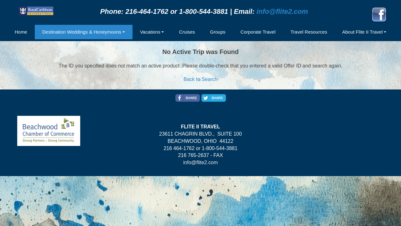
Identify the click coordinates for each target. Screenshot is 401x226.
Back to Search (201, 79)
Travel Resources (308, 32)
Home (21, 32)
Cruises (187, 32)
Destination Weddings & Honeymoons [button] (81, 32)
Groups (217, 32)
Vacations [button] (150, 32)
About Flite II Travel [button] (362, 32)
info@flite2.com (282, 11)
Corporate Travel (258, 32)
